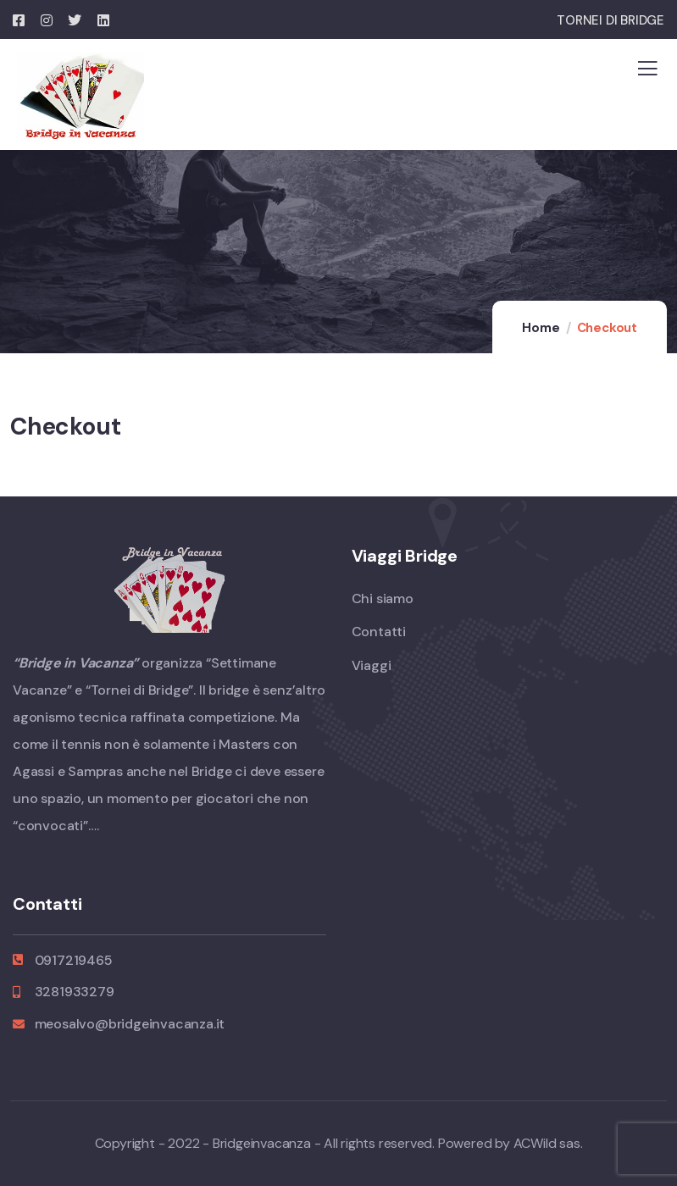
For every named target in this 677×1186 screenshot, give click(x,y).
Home (540, 327)
